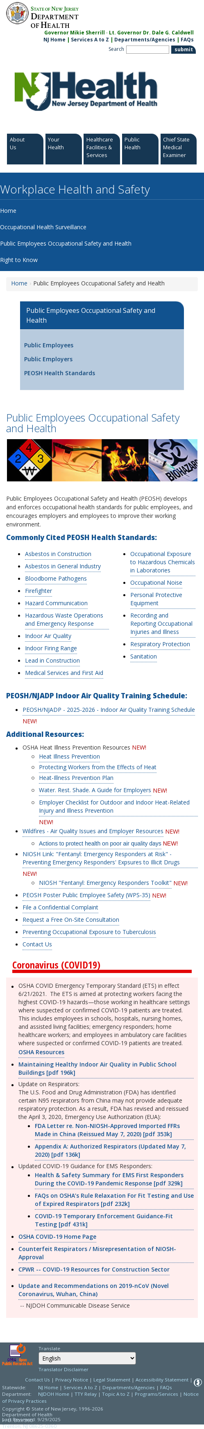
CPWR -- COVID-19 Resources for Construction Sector (94, 1269)
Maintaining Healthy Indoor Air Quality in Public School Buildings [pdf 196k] (97, 1068)
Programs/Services (156, 1394)
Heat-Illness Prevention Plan (76, 778)
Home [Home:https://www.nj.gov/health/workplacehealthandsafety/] (19, 283)
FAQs (166, 1387)
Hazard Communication (56, 603)
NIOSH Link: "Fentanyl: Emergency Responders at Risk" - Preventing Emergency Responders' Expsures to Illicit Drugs (101, 858)
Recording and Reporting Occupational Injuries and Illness (161, 623)
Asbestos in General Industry (63, 566)
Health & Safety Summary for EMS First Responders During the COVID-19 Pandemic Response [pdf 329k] (109, 1179)
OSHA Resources (41, 1052)
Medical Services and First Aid (64, 673)
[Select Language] (87, 1358)
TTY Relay (86, 1394)
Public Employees (48, 345)
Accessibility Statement (162, 1380)
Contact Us (37, 944)
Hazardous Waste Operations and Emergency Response (64, 619)
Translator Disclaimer (63, 1369)
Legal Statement (111, 1380)
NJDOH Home (53, 1394)
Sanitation (143, 656)
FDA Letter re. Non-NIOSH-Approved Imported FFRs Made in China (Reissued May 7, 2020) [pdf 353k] (107, 1130)
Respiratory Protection (160, 644)
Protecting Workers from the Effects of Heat (97, 767)
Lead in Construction (52, 660)
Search (116, 49)
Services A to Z (90, 39)
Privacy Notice (71, 1380)
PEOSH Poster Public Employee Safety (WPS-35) (86, 895)
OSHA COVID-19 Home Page (57, 1236)
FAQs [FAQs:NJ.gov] (187, 39)
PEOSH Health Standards (59, 373)
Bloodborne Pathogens (56, 578)
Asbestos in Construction (58, 554)
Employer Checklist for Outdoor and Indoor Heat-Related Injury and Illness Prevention (114, 806)
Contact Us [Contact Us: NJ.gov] (37, 1380)
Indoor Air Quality (48, 636)
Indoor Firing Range (51, 648)
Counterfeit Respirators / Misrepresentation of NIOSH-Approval (97, 1253)
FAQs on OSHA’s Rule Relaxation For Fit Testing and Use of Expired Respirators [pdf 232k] (114, 1200)
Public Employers (48, 359)
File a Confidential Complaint (60, 907)
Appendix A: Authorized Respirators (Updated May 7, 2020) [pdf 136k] (110, 1150)
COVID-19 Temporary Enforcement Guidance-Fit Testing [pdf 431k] (104, 1220)
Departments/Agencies (144, 39)
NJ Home (54, 39)
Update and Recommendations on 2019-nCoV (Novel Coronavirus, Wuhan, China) (93, 1290)
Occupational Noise (156, 582)
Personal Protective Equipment (156, 599)
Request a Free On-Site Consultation (71, 919)
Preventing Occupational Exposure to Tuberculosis (89, 932)
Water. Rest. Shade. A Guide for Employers (95, 790)
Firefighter (38, 591)
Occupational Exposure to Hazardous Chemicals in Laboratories (162, 562)
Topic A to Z (115, 1394)
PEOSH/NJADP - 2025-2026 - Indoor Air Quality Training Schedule (109, 709)
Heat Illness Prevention (69, 756)
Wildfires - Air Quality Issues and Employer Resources (93, 831)
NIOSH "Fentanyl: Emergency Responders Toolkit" (105, 883)
